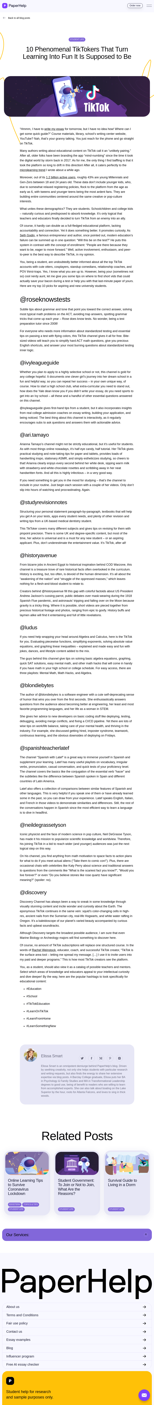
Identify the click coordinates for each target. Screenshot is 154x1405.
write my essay (54, 129)
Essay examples (18, 1340)
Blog (9, 1348)
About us (12, 1307)
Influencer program (20, 1356)
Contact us (14, 1331)
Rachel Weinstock (44, 950)
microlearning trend (32, 170)
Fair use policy (17, 1323)
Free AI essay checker (22, 1364)
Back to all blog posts (19, 18)
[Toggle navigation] (149, 5)
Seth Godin (27, 235)
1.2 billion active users (60, 177)
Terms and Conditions (22, 1315)
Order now (135, 5)
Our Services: (17, 1234)
